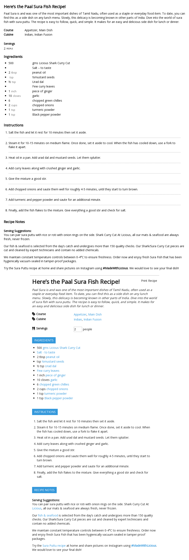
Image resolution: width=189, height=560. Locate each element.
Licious (126, 235)
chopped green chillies (47, 100)
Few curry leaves (43, 86)
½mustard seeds (43, 77)
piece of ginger (42, 91)
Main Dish (46, 30)
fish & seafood (20, 246)
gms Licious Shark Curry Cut (51, 63)
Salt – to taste (41, 68)
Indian (29, 34)
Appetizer (31, 30)
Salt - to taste (46, 352)
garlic (35, 96)
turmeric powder (43, 110)
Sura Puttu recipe (25, 268)
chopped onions (43, 105)
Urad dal (38, 82)
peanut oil (39, 72)
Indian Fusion (43, 34)
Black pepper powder (46, 114)
